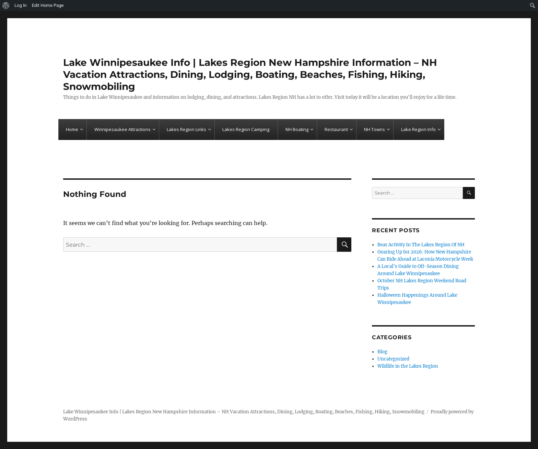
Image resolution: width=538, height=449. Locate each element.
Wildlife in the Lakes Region (407, 366)
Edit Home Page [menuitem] (48, 5)
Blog (382, 352)
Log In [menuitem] (20, 5)
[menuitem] (6, 5)
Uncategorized (393, 359)
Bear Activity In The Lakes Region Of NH (421, 245)
